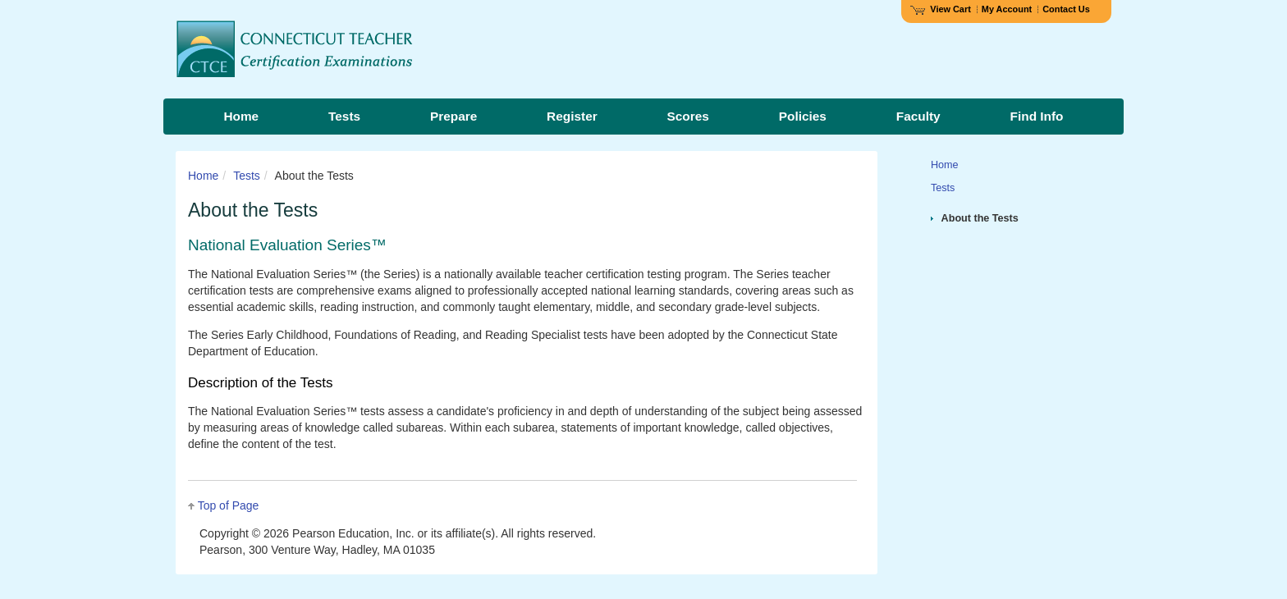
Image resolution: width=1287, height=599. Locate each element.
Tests (246, 175)
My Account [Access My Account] (1007, 9)
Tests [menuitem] (344, 116)
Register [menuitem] (572, 116)
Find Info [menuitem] (1037, 116)
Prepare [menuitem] (453, 116)
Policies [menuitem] (803, 116)
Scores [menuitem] (688, 116)
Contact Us (1066, 9)
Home (203, 175)
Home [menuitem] (241, 116)
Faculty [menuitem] (918, 116)
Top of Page (228, 505)
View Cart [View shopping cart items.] (940, 9)
